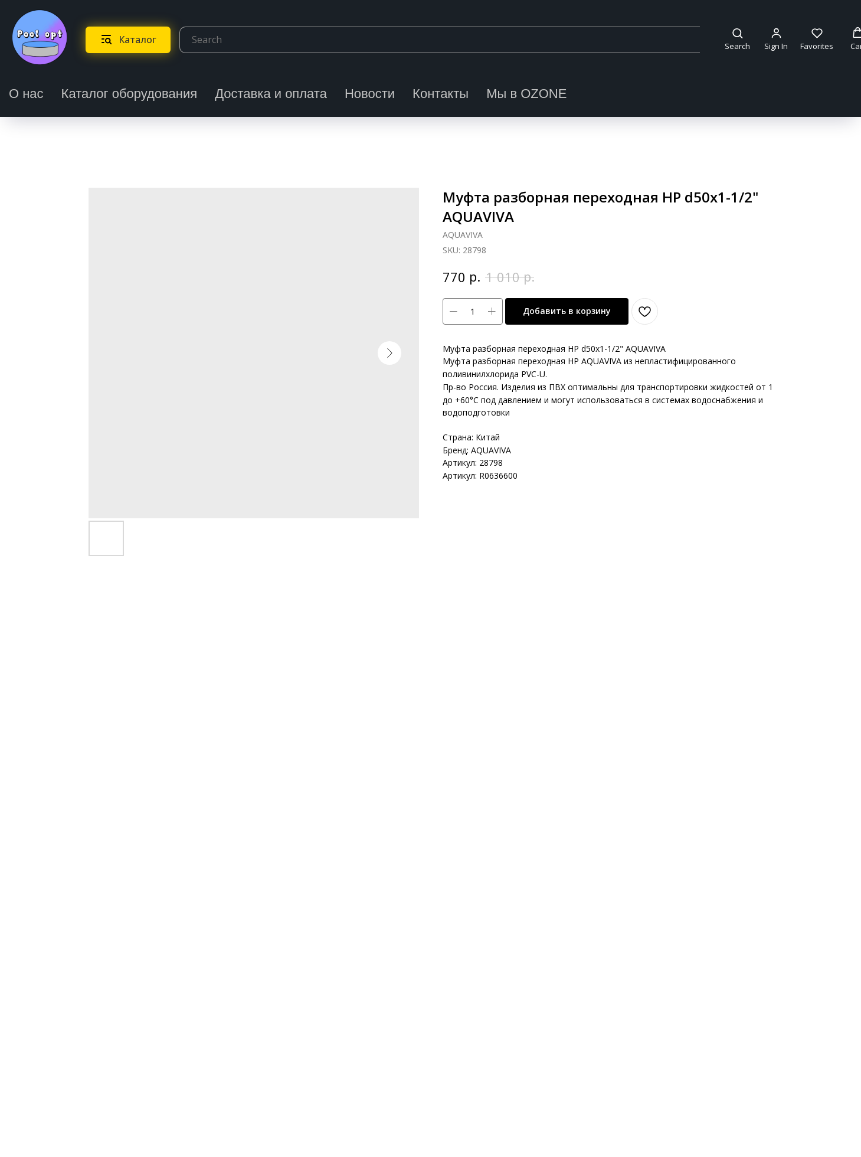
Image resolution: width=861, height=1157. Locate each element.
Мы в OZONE (526, 93)
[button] (737, 39)
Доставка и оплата (271, 93)
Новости (370, 93)
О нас (26, 93)
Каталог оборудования (129, 93)
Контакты (441, 93)
